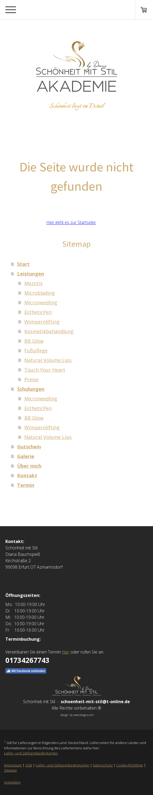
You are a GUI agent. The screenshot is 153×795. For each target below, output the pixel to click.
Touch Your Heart (44, 370)
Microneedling (40, 302)
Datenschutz (103, 765)
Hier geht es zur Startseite (71, 222)
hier (65, 652)
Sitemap (10, 770)
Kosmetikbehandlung (49, 331)
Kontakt (27, 475)
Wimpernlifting (42, 321)
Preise (31, 379)
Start (23, 264)
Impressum (13, 765)
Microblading (39, 293)
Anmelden (12, 782)
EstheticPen (38, 312)
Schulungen (30, 389)
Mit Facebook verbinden (25, 671)
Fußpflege (36, 350)
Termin (25, 485)
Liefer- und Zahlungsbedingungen (31, 753)
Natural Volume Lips (48, 360)
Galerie (25, 456)
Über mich (29, 466)
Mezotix (33, 283)
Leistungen (30, 273)
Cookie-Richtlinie (129, 765)
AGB (28, 765)
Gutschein (29, 446)
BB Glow (34, 341)
